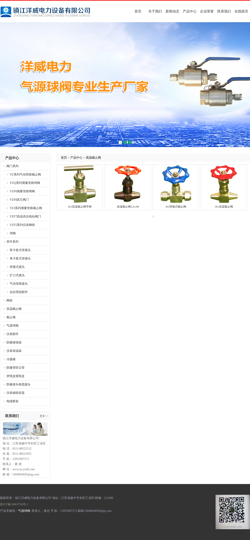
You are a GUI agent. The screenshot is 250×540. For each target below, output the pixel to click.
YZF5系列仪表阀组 (22, 225)
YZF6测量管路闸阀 (22, 191)
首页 (137, 11)
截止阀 (11, 317)
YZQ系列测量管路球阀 (25, 183)
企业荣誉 (207, 11)
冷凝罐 (11, 359)
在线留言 (241, 11)
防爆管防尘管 (15, 367)
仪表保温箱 (14, 350)
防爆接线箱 (14, 342)
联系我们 (224, 11)
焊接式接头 (17, 266)
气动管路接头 (19, 283)
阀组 (9, 300)
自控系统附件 (19, 292)
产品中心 (190, 11)
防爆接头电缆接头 (18, 384)
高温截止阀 (14, 308)
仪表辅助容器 (15, 392)
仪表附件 (12, 334)
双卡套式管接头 (20, 250)
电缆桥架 (12, 401)
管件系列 (12, 241)
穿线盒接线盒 (15, 376)
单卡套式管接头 (20, 258)
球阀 (13, 233)
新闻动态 (172, 11)
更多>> (44, 415)
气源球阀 (12, 325)
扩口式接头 (17, 275)
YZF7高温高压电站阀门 (25, 216)
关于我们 (155, 11)
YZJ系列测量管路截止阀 (26, 208)
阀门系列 (12, 166)
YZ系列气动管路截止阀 (25, 174)
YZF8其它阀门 (19, 199)
